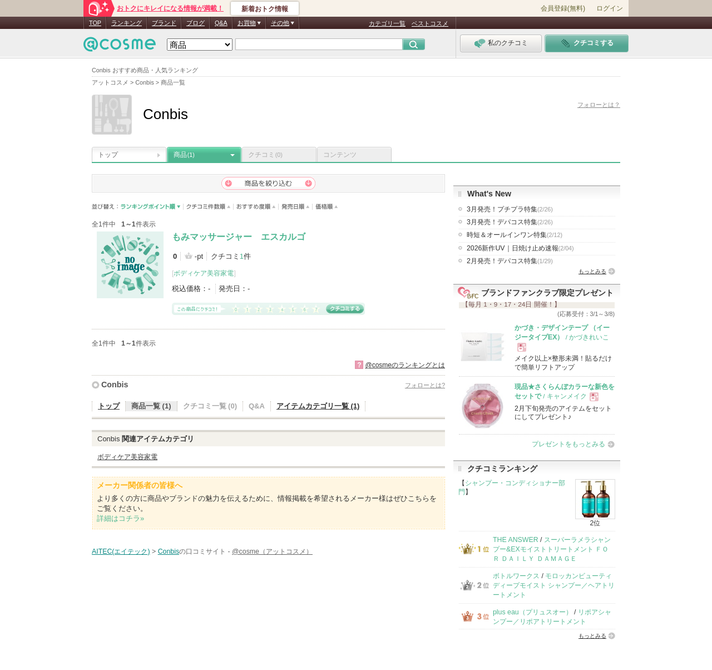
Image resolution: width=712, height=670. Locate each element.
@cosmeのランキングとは (405, 365)
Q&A (221, 22)
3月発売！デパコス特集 (510, 222)
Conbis (114, 384)
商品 (184, 155)
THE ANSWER (515, 540)
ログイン (609, 8)
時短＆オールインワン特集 (514, 235)
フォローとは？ (598, 104)
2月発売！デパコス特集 (510, 261)
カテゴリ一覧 (387, 23)
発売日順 (296, 207)
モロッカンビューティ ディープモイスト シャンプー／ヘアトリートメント (554, 585)
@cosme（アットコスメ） (272, 551)
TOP (95, 22)
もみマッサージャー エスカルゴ (238, 237)
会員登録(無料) (563, 8)
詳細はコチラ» (120, 518)
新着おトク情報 (264, 9)
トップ (108, 155)
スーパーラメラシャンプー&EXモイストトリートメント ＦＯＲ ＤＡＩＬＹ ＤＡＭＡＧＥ (552, 549)
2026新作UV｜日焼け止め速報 (520, 248)
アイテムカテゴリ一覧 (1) (318, 406)
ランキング (126, 22)
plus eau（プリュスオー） (532, 612)
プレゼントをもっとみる (568, 444)
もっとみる (592, 271)
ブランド (164, 22)
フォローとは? (425, 385)
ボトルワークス (516, 576)
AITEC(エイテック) (121, 551)
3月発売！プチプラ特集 (510, 209)
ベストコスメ (430, 23)
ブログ (195, 22)
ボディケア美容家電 (204, 273)
